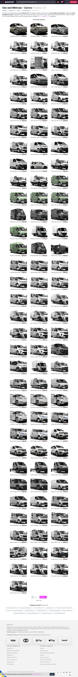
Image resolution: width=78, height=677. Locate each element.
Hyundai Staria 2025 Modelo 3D (38, 87)
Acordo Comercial (44, 657)
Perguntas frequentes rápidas (47, 653)
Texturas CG (10, 655)
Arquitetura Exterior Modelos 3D (64, 607)
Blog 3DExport (10, 662)
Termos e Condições (45, 662)
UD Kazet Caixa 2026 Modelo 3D (38, 373)
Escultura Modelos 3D (11, 607)
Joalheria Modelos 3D (41, 610)
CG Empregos (10, 664)
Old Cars (48, 16)
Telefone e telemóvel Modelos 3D (14, 610)
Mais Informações (36, 674)
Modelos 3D (10, 648)
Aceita (52, 674)
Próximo (43, 597)
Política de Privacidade (45, 659)
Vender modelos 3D (12, 657)
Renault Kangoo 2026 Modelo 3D (38, 458)
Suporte (42, 648)
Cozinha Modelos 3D (38, 607)
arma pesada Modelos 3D (32, 613)
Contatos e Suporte (46, 646)
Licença (42, 655)
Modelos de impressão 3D (13, 650)
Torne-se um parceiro (12, 659)
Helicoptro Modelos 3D (19, 613)
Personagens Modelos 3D (24, 607)
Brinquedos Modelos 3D (54, 610)
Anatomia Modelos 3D (59, 613)
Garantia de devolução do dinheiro (48, 664)
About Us (10, 624)
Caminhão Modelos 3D (46, 613)
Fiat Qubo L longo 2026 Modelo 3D (39, 171)
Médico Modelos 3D (67, 610)
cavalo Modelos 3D (50, 607)
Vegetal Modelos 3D (29, 610)
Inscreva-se (73, 2)
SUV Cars (40, 16)
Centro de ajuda (44, 650)
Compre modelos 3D (13, 646)
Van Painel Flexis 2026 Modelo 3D (58, 356)
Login (67, 2)
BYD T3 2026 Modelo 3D (56, 87)
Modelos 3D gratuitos (12, 653)
